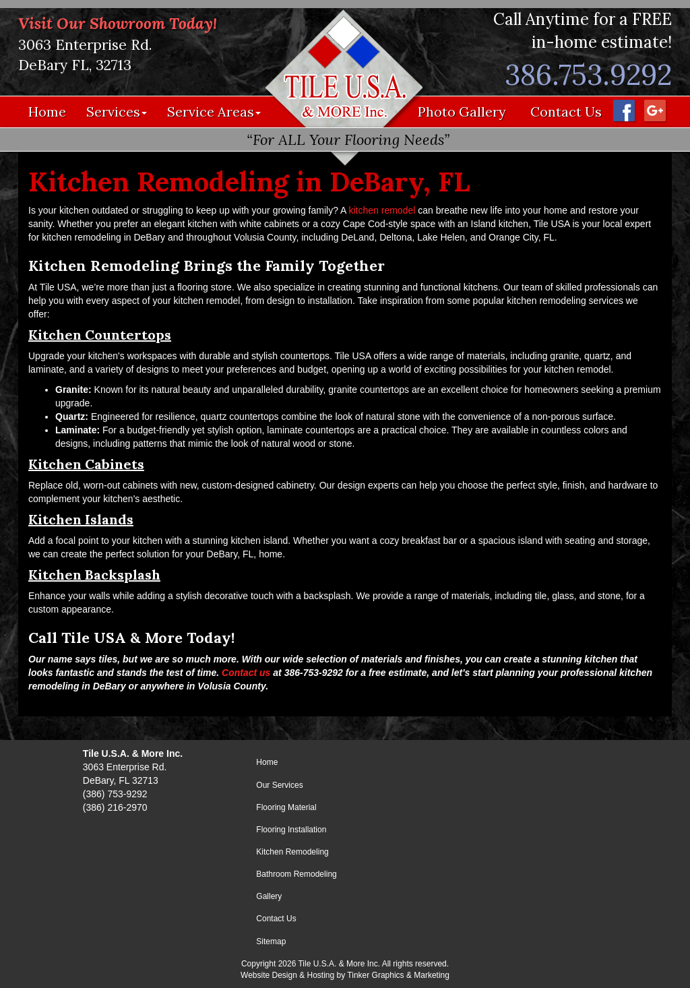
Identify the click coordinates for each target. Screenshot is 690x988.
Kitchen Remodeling (292, 852)
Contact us (246, 672)
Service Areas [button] (214, 111)
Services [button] (116, 111)
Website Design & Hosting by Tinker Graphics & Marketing (345, 975)
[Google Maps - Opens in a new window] (654, 109)
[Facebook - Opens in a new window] (623, 109)
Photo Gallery (462, 111)
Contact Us (566, 111)
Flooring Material (286, 807)
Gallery (269, 896)
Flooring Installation (291, 829)
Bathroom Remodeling (296, 874)
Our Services (279, 785)
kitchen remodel (382, 210)
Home (47, 111)
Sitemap (271, 941)
